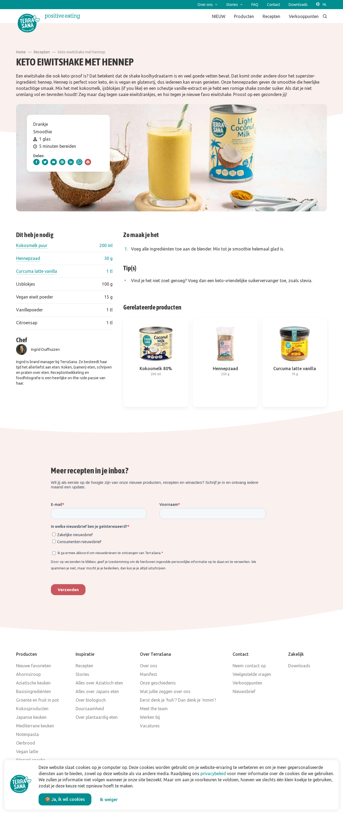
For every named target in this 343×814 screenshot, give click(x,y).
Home (21, 52)
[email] (53, 162)
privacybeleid (213, 773)
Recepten (42, 52)
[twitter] (45, 162)
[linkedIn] (71, 162)
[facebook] (36, 162)
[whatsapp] (79, 162)
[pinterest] (62, 162)
